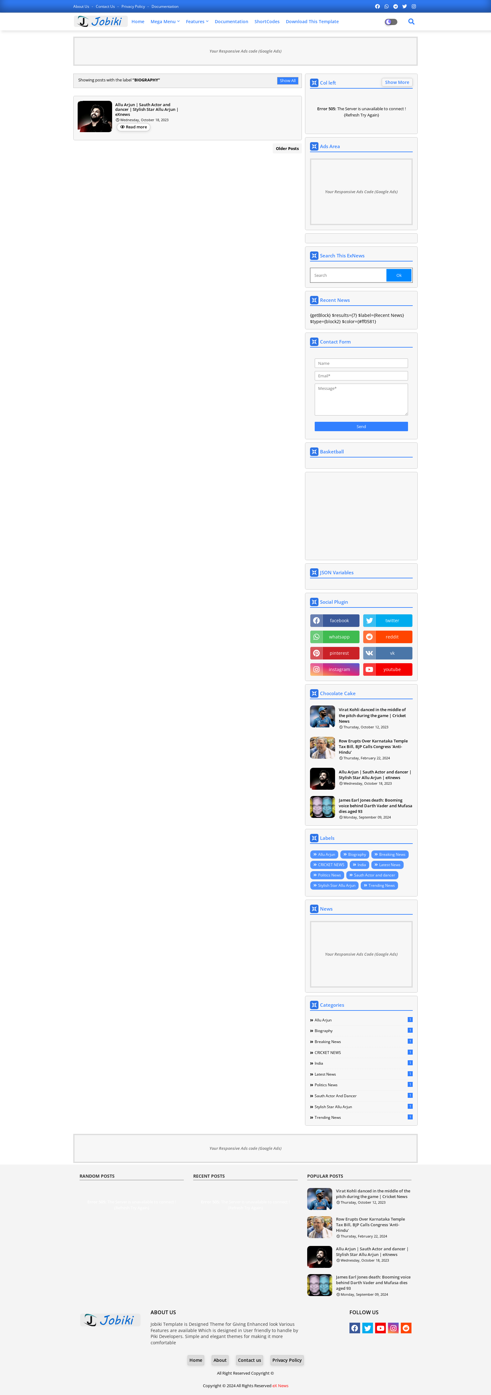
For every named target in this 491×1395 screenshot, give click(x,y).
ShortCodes (267, 21)
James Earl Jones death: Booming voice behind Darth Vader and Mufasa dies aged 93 (375, 805)
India (362, 864)
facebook (339, 620)
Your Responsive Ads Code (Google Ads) (361, 191)
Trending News (382, 885)
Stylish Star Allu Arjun (336, 885)
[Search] (348, 275)
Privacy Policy (133, 6)
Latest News (390, 864)
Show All (288, 80)
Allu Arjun (326, 854)
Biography (357, 854)
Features (195, 21)
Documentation (165, 6)
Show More (397, 82)
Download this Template (312, 21)
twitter (392, 620)
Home (138, 21)
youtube (392, 669)
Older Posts (287, 148)
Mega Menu (163, 21)
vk (392, 653)
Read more (136, 127)
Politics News (329, 875)
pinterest (339, 653)
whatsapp (339, 637)
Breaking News (392, 854)
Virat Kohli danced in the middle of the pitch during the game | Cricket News (372, 715)
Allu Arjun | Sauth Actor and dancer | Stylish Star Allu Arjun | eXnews (375, 774)
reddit (392, 637)
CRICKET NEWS (331, 864)
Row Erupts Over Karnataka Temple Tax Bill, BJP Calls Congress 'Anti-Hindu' (373, 746)
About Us (81, 6)
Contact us (106, 6)
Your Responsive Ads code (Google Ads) (245, 51)
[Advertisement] (361, 516)
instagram (339, 669)
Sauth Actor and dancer (374, 875)
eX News (280, 1385)
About (220, 1360)
